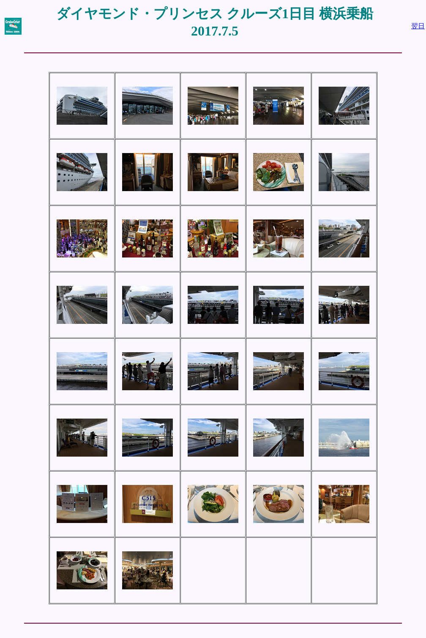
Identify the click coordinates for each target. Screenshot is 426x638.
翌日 (418, 26)
